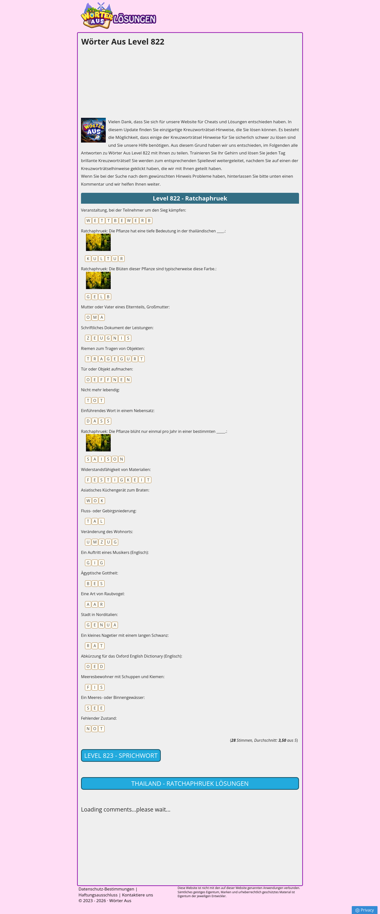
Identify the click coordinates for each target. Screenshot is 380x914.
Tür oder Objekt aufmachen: (107, 369)
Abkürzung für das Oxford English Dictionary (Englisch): (131, 656)
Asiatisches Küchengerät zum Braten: (115, 490)
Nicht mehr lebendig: (100, 390)
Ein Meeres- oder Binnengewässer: (113, 697)
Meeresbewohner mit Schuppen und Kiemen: (122, 676)
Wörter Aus (120, 900)
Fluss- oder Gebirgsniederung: (108, 511)
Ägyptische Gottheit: (99, 573)
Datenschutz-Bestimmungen (106, 889)
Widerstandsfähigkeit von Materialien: (116, 469)
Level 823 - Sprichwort (121, 755)
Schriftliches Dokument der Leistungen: (117, 327)
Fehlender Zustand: (99, 718)
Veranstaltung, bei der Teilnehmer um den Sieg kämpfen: (133, 210)
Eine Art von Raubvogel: (103, 593)
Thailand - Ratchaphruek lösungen (190, 783)
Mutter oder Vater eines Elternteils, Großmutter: (125, 307)
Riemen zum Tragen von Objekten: (113, 348)
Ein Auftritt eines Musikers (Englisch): (115, 552)
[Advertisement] (118, 81)
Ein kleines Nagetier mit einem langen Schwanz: (125, 635)
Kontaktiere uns (137, 895)
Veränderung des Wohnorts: (107, 531)
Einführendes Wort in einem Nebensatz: (118, 410)
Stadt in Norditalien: (99, 614)
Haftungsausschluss (98, 895)
